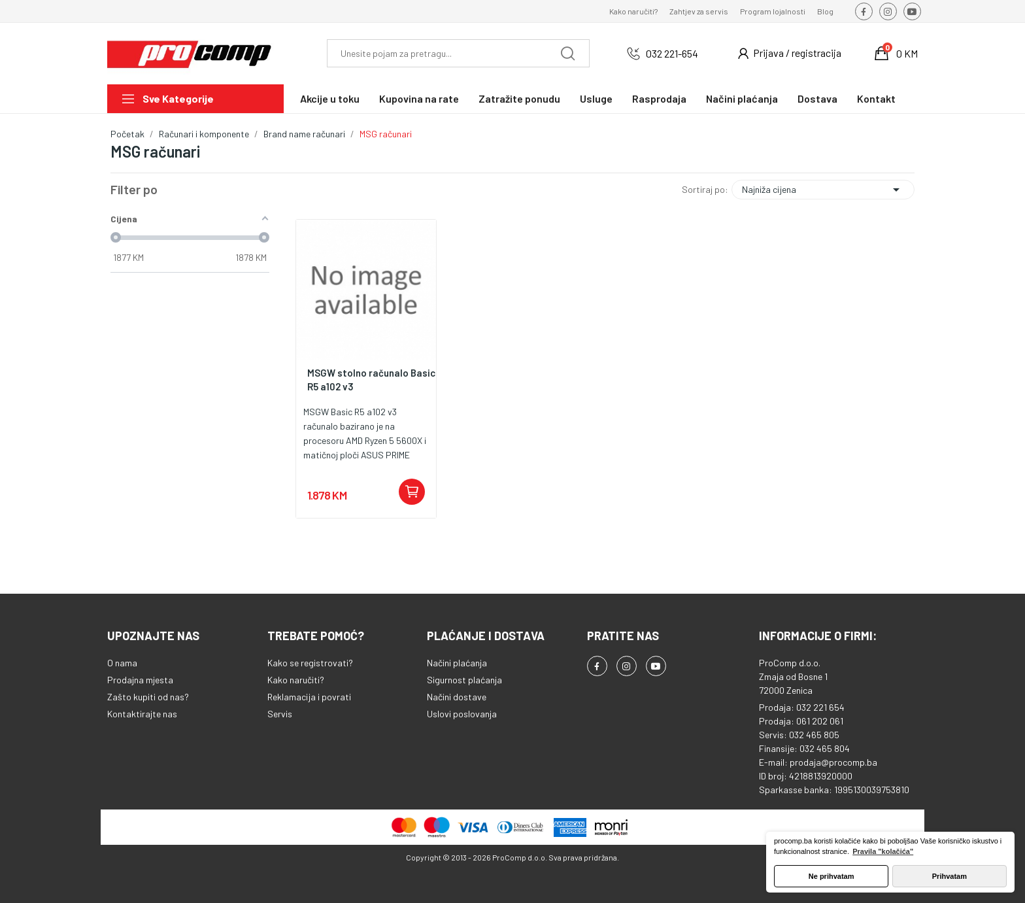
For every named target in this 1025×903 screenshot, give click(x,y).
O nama (122, 662)
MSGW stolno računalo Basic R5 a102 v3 (371, 379)
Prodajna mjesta (140, 679)
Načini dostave (456, 696)
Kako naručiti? (633, 11)
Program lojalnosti (772, 11)
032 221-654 (672, 53)
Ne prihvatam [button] (831, 876)
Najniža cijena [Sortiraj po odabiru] (823, 189)
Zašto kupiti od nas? (148, 696)
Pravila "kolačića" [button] (882, 851)
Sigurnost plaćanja (464, 679)
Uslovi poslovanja (462, 713)
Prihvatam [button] (949, 876)
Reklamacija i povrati (309, 696)
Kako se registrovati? (310, 662)
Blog (825, 11)
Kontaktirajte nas (142, 713)
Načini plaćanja (457, 662)
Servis (279, 713)
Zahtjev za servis (698, 11)
